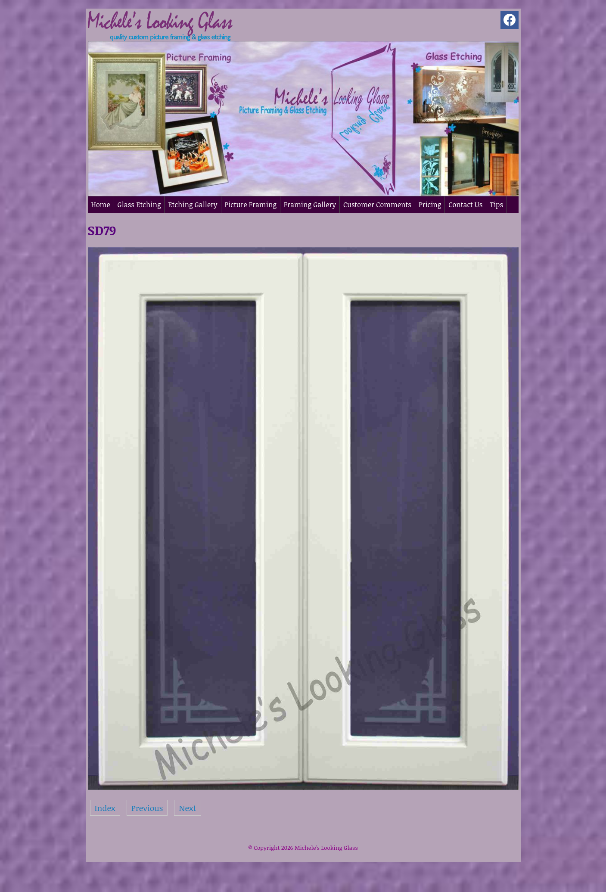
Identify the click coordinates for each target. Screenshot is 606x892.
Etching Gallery (192, 204)
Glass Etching (139, 204)
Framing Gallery (310, 204)
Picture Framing (251, 204)
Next (187, 807)
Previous (147, 807)
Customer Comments (377, 204)
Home (100, 204)
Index (105, 807)
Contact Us (465, 204)
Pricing (430, 204)
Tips (496, 204)
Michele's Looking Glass (326, 848)
